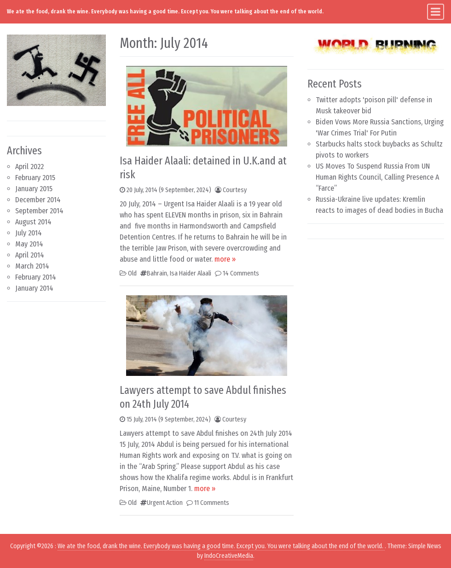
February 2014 (35, 277)
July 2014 (28, 232)
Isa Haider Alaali (190, 273)
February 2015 (35, 177)
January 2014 (34, 288)
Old (132, 273)
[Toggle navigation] (435, 12)
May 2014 (29, 244)
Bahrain (157, 273)
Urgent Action (165, 503)
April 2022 (29, 166)
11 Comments (211, 503)
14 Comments (241, 273)
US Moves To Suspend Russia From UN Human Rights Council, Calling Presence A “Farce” (377, 177)
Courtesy (235, 190)
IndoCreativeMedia (228, 556)
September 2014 (39, 210)
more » (225, 259)
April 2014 (29, 255)
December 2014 (38, 199)
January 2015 (33, 188)
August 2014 (33, 221)
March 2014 (32, 266)
